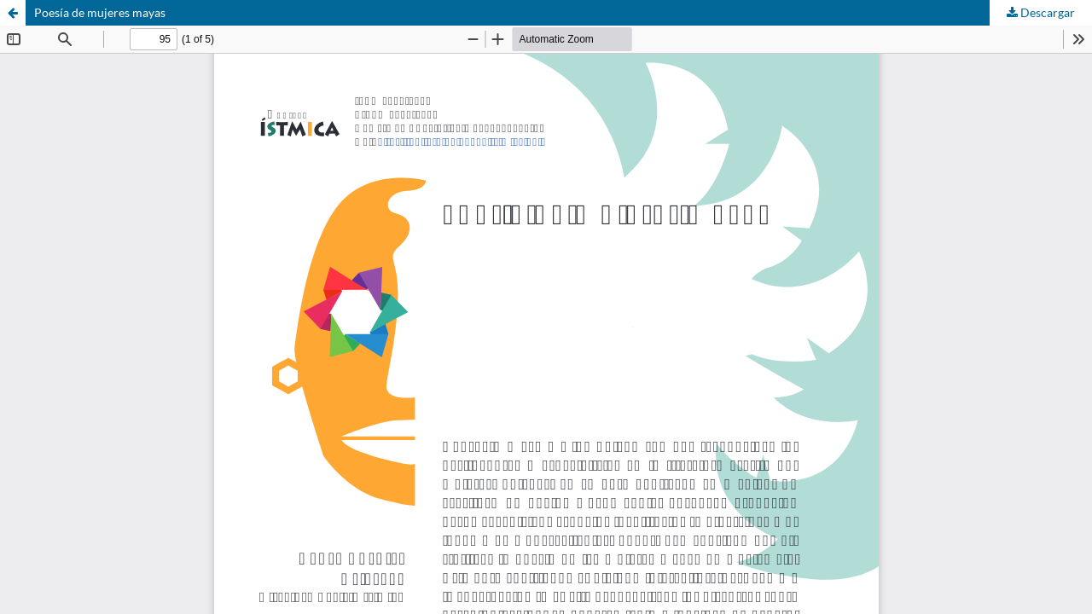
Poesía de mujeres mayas (100, 12)
